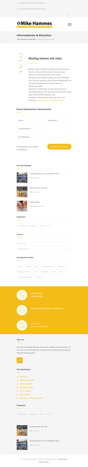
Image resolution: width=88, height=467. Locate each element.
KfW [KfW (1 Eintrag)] (53, 272)
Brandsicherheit (26, 384)
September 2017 (44, 249)
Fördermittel (34, 202)
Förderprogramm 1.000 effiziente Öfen (44, 174)
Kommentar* (58, 128)
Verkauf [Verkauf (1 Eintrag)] (39, 277)
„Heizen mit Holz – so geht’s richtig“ (50, 100)
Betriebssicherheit (27, 380)
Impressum (62, 459)
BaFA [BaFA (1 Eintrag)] (36, 266)
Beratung (21, 226)
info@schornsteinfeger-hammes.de (33, 9)
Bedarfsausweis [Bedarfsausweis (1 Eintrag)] (47, 266)
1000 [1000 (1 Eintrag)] (20, 266)
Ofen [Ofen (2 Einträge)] (61, 272)
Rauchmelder (25, 394)
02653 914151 (24, 3)
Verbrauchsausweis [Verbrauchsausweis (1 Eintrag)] (25, 277)
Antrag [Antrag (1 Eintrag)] (28, 266)
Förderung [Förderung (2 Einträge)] (61, 266)
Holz (41, 226)
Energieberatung (26, 387)
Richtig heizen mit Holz (45, 58)
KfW (49, 226)
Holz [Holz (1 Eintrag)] (35, 272)
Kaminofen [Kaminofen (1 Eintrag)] (44, 272)
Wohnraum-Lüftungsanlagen (31, 398)
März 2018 (44, 244)
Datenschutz (44, 462)
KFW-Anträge (25, 391)
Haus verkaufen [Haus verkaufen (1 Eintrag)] (24, 272)
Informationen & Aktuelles (34, 35)
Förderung (32, 226)
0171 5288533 (39, 3)
